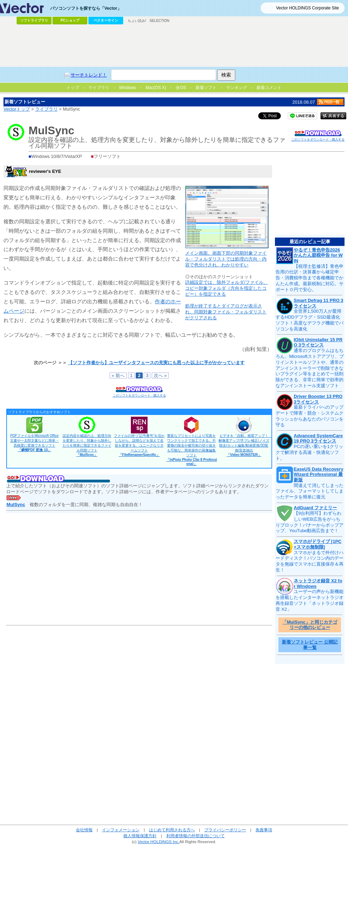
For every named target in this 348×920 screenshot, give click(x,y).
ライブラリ (46, 109)
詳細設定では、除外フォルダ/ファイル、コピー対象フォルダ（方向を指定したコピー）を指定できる (226, 288)
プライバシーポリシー (225, 829)
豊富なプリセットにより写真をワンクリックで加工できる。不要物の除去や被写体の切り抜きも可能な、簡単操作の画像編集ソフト (191, 450)
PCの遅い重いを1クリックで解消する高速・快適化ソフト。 (309, 452)
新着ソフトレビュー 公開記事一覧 (310, 644)
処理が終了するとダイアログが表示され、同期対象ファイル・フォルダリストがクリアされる (226, 311)
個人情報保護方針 (140, 835)
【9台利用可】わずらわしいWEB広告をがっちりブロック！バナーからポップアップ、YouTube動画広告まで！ (309, 522)
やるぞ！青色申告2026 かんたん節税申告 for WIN (318, 255)
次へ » (160, 375)
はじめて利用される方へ (172, 829)
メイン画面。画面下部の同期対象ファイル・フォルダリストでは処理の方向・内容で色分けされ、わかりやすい (226, 258)
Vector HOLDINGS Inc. (159, 841)
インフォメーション (121, 829)
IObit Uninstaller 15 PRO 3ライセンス (318, 342)
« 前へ (118, 375)
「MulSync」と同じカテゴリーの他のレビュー (309, 624)
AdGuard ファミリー (315, 507)
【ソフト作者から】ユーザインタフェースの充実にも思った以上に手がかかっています (156, 362)
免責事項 (263, 829)
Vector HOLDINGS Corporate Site (307, 8)
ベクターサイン (106, 20)
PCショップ (70, 20)
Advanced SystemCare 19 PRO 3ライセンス (318, 438)
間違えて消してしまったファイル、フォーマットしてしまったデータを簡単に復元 (309, 491)
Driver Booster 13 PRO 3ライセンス (318, 399)
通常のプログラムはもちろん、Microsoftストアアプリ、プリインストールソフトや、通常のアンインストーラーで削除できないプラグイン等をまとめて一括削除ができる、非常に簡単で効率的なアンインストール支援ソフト (310, 368)
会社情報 (84, 829)
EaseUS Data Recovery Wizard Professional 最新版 (318, 474)
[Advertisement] (174, 45)
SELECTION (159, 21)
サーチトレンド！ (89, 75)
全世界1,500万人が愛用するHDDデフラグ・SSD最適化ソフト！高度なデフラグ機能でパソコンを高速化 (309, 320)
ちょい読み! (137, 21)
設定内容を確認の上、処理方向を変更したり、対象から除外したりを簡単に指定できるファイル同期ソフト (87, 445)
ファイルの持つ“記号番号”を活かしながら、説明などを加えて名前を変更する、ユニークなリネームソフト (139, 445)
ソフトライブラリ (34, 20)
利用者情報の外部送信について (195, 835)
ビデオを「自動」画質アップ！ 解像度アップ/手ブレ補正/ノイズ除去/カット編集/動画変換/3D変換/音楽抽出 (245, 445)
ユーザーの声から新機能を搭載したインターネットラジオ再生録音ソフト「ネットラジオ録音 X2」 (309, 600)
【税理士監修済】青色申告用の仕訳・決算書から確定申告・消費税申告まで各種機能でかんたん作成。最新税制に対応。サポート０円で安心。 (309, 278)
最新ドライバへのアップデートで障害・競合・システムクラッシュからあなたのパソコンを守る (309, 416)
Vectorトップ (16, 109)
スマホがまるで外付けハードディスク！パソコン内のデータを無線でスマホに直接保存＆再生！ (309, 561)
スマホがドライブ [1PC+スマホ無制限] (317, 544)
